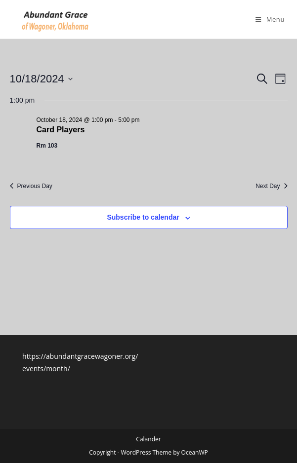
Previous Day (31, 186)
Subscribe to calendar (143, 217)
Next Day (271, 186)
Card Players (61, 129)
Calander (148, 439)
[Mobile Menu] (270, 19)
